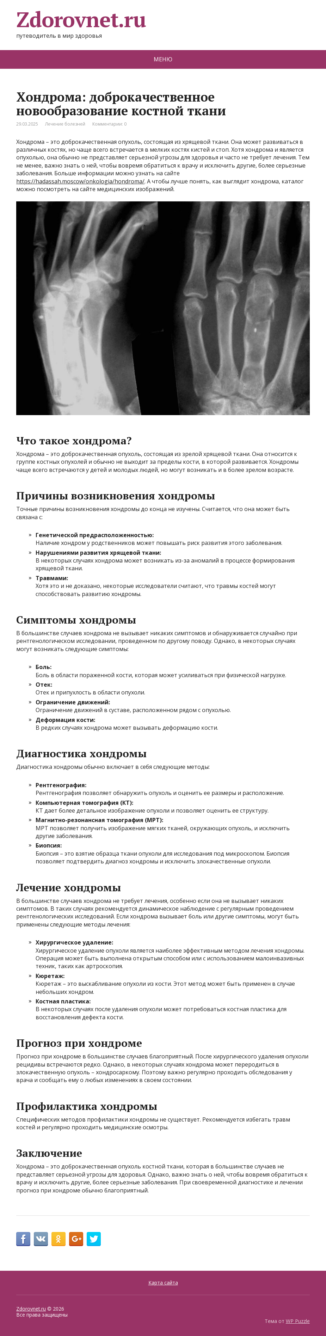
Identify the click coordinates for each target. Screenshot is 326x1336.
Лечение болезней (65, 124)
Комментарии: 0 (109, 124)
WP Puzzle (298, 1321)
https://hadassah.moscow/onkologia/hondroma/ (80, 181)
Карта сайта (163, 1282)
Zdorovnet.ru (81, 19)
